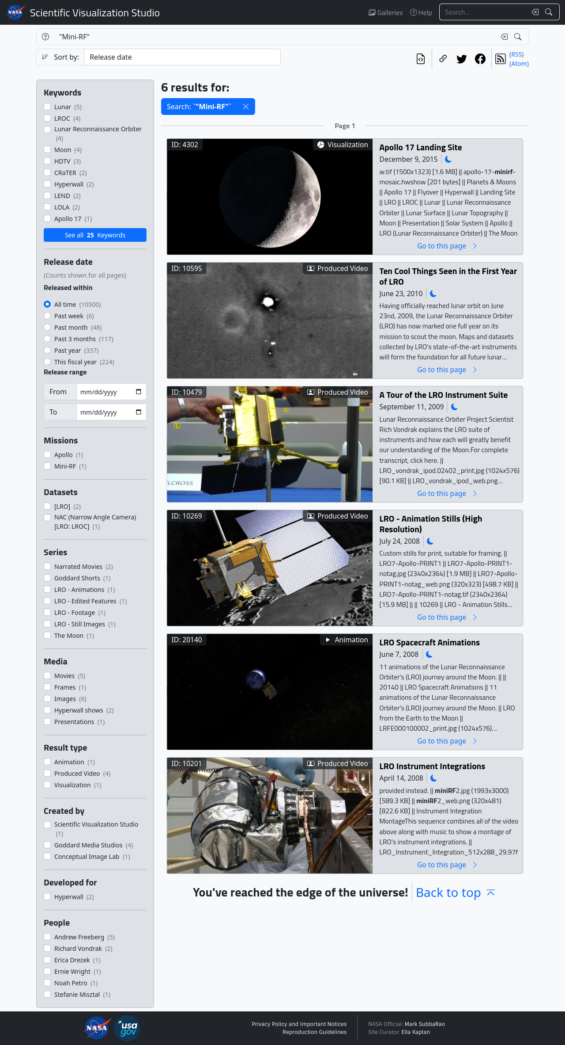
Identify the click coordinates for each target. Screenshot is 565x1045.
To (53, 412)
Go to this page (447, 245)
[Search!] (550, 12)
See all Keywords (95, 235)
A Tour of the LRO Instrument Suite (444, 394)
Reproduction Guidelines (314, 1032)
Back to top (456, 892)
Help (421, 12)
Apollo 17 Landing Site (421, 147)
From (58, 392)
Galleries (386, 12)
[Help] (45, 36)
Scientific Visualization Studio (95, 12)
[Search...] (483, 12)
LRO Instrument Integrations (433, 766)
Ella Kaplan (416, 1032)
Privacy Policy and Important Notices (299, 1024)
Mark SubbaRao (424, 1024)
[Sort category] (182, 57)
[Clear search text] (533, 12)
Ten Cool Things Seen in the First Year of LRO (448, 276)
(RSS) (516, 54)
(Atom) (519, 63)
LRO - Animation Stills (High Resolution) (431, 523)
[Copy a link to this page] (443, 58)
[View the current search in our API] (420, 59)
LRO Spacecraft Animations (430, 642)
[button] (246, 106)
